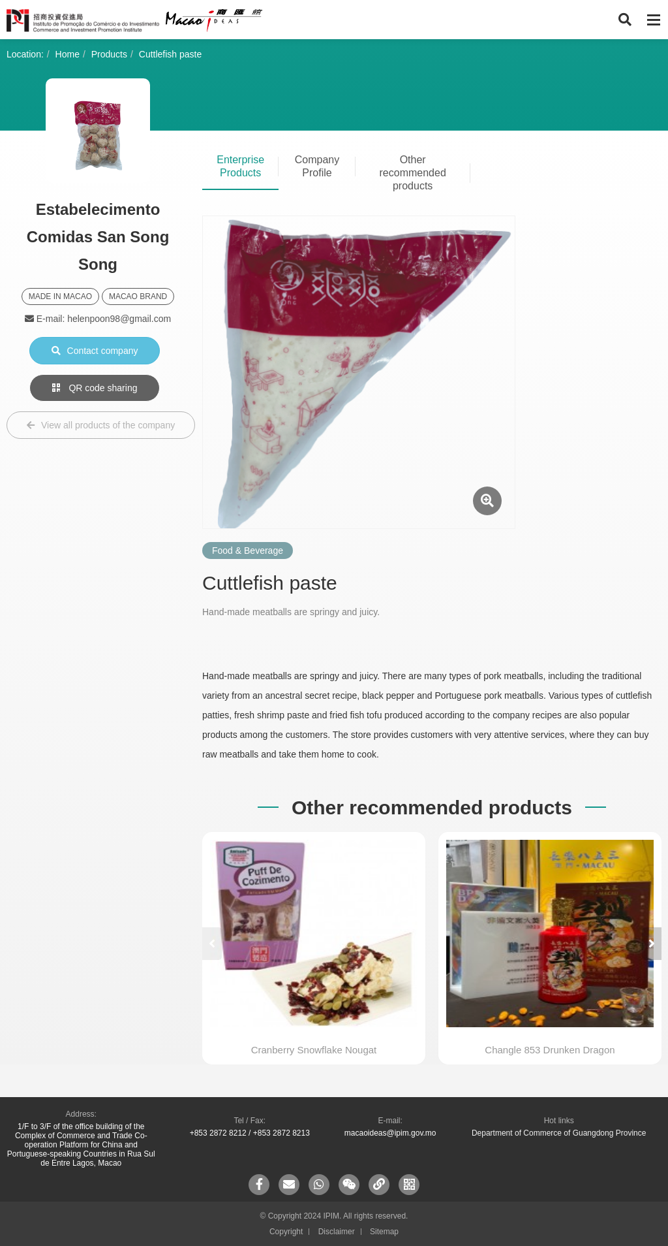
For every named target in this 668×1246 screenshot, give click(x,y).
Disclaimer (336, 1231)
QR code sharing (95, 388)
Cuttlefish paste (170, 54)
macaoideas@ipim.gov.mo (390, 1133)
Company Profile (317, 166)
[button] (651, 943)
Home (67, 54)
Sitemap (384, 1231)
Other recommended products (413, 172)
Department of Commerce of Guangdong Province (559, 1133)
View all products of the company (101, 425)
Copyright (286, 1231)
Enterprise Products (240, 166)
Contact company (95, 350)
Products (109, 54)
